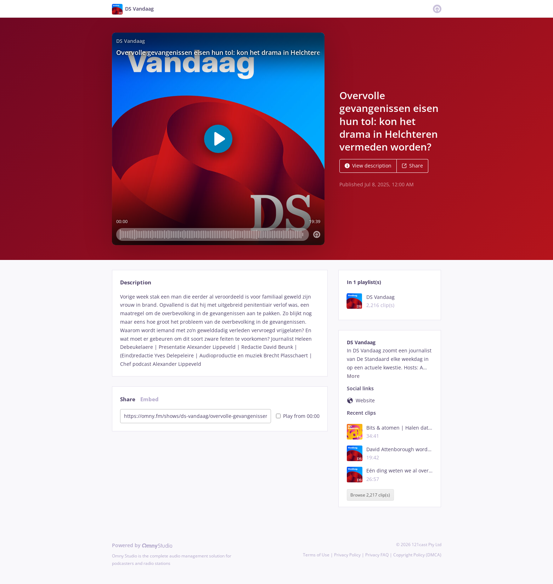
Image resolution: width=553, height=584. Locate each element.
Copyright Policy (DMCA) (417, 555)
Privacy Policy (347, 555)
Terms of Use (316, 555)
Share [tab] (127, 399)
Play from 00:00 (298, 416)
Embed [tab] (149, 399)
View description (368, 165)
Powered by (142, 545)
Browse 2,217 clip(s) (370, 495)
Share (412, 165)
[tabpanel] (220, 330)
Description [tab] (135, 282)
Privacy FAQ (377, 555)
